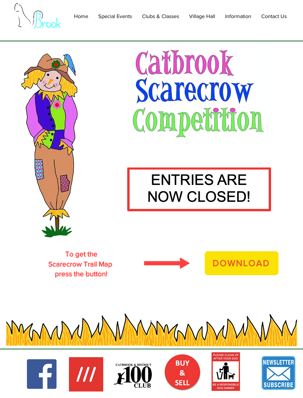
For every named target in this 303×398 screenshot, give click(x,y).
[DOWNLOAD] (241, 263)
